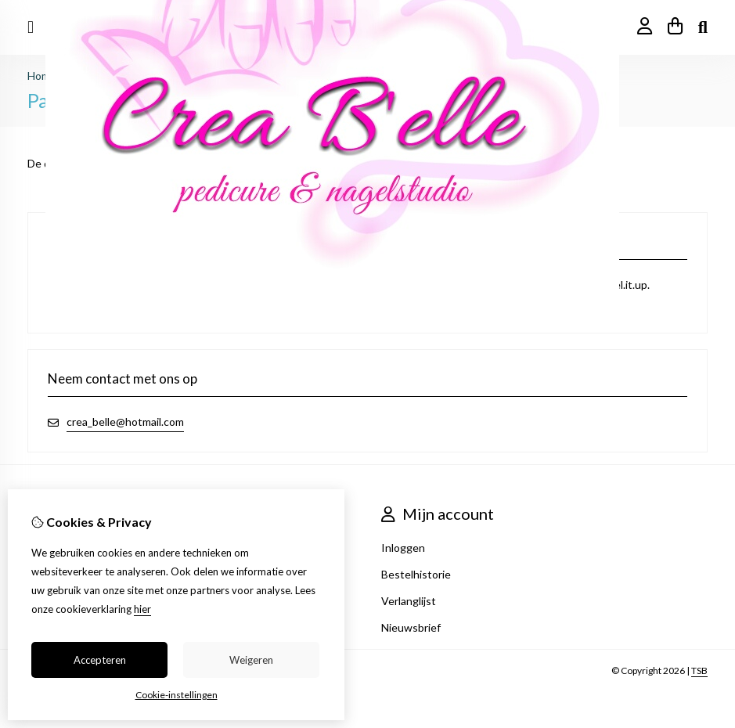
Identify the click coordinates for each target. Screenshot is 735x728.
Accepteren (100, 660)
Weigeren (251, 660)
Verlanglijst (408, 600)
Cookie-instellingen (176, 695)
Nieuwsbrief (411, 627)
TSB (699, 670)
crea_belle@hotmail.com (125, 421)
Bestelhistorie (416, 574)
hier (142, 609)
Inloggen (403, 547)
